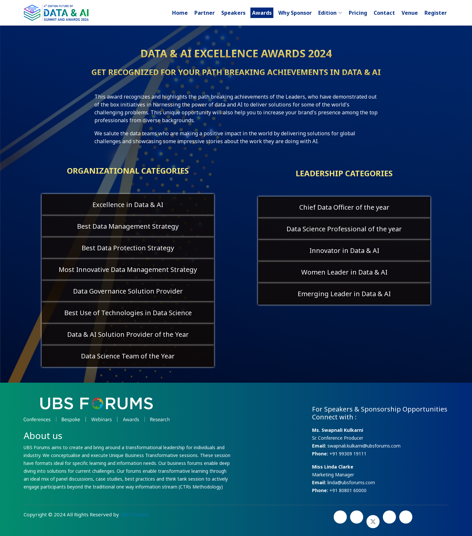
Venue (410, 12)
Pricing (358, 12)
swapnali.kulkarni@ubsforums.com (363, 446)
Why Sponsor (295, 12)
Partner (204, 12)
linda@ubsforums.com (350, 482)
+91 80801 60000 (347, 490)
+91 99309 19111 (347, 453)
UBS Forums (134, 514)
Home (180, 12)
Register (435, 12)
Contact (384, 12)
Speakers (233, 12)
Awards (262, 12)
